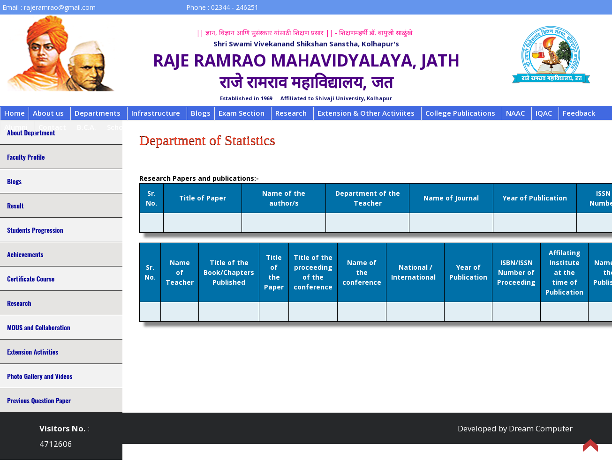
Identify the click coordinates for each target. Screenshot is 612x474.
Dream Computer (541, 428)
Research (291, 113)
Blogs (201, 113)
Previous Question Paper (39, 400)
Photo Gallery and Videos (39, 376)
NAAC (515, 113)
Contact (52, 127)
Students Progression (35, 230)
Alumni (16, 127)
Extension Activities (32, 351)
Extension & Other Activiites (366, 113)
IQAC (544, 113)
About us (48, 113)
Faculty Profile (26, 157)
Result (15, 205)
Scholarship (126, 127)
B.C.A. (86, 127)
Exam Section (241, 113)
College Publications (460, 113)
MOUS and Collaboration (38, 327)
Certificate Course (30, 278)
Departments (98, 113)
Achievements (25, 254)
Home (14, 113)
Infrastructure (155, 113)
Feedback (579, 113)
